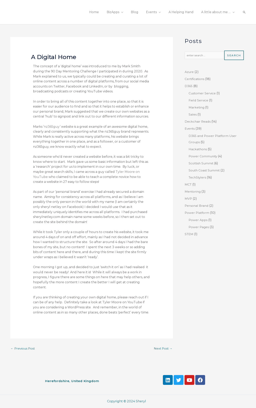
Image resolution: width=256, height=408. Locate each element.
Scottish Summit (202, 163)
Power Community (203, 156)
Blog (139, 12)
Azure (189, 72)
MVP (188, 198)
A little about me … (216, 12)
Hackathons (198, 149)
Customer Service (203, 93)
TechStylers (198, 177)
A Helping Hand (183, 12)
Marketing (197, 107)
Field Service (198, 100)
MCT (188, 184)
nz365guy (52, 126)
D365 (189, 86)
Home (102, 12)
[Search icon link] (244, 12)
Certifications (195, 79)
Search (234, 55)
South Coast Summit (205, 170)
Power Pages (199, 227)
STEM (189, 234)
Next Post (163, 348)
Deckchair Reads (198, 121)
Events (155, 12)
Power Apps (198, 220)
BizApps (119, 12)
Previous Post (23, 348)
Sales (193, 114)
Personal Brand (197, 206)
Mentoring (193, 191)
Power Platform (197, 213)
